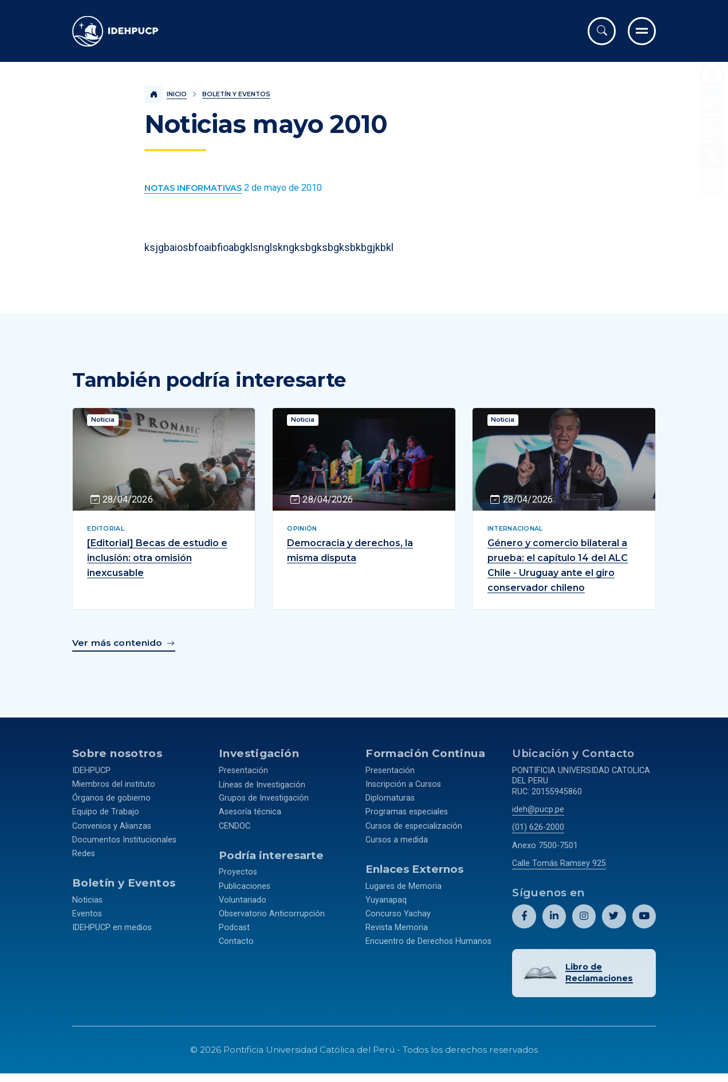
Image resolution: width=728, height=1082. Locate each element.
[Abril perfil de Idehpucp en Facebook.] (524, 913)
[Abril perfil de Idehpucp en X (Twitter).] (613, 913)
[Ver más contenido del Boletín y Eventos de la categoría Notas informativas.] (193, 188)
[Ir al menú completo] (642, 31)
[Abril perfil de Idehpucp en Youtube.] (644, 913)
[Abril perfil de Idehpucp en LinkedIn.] (554, 913)
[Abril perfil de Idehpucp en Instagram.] (584, 913)
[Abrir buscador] (602, 31)
